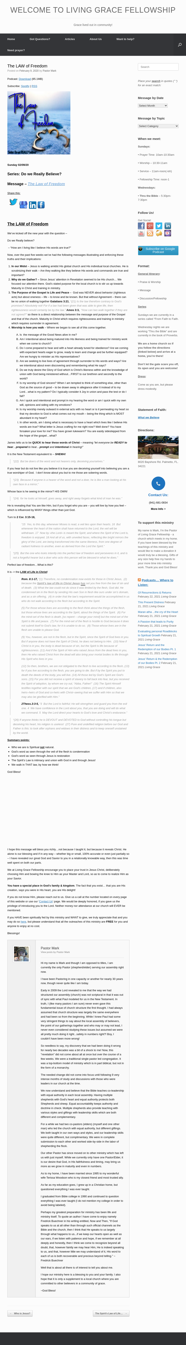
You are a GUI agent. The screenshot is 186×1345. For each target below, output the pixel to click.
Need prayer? (16, 50)
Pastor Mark (49, 70)
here (23, 921)
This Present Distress (151, 602)
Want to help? (125, 39)
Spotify (25, 86)
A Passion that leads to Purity (155, 621)
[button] (180, 44)
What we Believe (148, 417)
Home (11, 39)
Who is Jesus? (20, 1313)
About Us (96, 39)
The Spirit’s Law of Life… (111, 1313)
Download (25, 78)
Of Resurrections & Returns (154, 592)
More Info (158, 508)
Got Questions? (40, 39)
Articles (70, 39)
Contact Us (46, 901)
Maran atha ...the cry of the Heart (158, 612)
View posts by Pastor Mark (55, 952)
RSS (34, 86)
